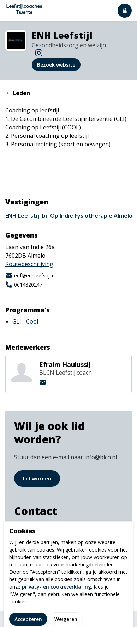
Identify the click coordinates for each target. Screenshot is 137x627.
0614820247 (23, 284)
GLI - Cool (25, 321)
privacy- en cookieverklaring (56, 611)
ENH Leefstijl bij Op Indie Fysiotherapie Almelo (68, 216)
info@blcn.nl (32, 528)
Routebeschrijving (29, 264)
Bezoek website (56, 64)
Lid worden (37, 478)
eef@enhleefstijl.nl (30, 275)
